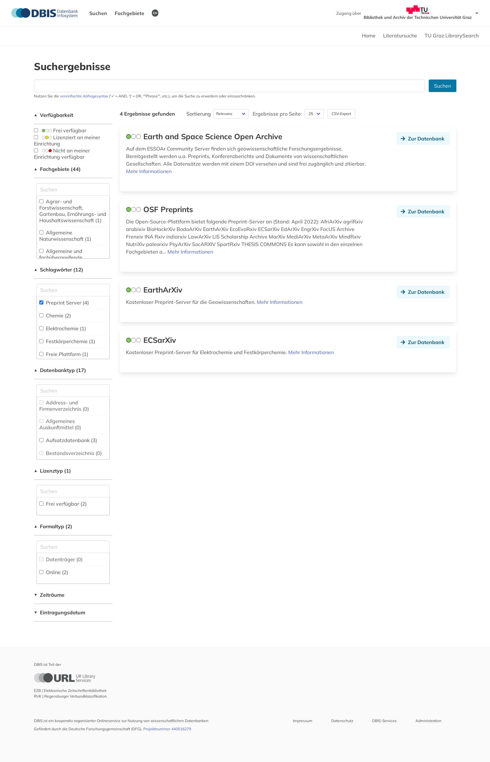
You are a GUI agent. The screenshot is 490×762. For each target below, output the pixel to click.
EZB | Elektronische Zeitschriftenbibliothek (70, 690)
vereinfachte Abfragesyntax (84, 96)
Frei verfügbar (60, 130)
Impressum (302, 720)
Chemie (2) (55, 315)
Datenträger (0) (61, 559)
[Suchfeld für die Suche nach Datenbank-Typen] (73, 390)
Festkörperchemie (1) (67, 341)
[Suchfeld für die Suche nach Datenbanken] (229, 85)
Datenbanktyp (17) (60, 370)
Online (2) (53, 572)
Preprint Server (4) (64, 302)
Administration (428, 720)
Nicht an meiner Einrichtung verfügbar (62, 153)
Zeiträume (49, 595)
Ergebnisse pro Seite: (277, 114)
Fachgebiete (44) (57, 169)
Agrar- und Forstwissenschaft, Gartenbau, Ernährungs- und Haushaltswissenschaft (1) (72, 210)
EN (155, 13)
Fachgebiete (129, 13)
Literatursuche (400, 35)
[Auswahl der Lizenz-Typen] (73, 491)
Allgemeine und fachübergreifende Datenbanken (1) (60, 257)
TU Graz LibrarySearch (452, 35)
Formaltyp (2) (53, 526)
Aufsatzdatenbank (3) (68, 440)
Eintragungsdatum (59, 612)
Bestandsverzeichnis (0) (70, 453)
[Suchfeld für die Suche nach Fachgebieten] (73, 189)
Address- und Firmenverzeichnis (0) (64, 405)
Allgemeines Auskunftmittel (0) (60, 424)
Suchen (98, 13)
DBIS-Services (384, 720)
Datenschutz (342, 720)
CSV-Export (341, 113)
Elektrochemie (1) (62, 328)
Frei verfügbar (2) (63, 504)
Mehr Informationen (149, 171)
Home (369, 35)
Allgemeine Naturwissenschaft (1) (65, 235)
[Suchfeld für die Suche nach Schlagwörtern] (73, 290)
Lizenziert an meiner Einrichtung (67, 140)
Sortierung (198, 114)
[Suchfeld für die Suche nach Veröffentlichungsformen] (73, 546)
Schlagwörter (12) (59, 269)
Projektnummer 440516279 (167, 728)
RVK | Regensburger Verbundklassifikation (70, 696)
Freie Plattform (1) (63, 354)
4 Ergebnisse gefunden (147, 114)
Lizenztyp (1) (52, 471)
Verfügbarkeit (54, 115)
